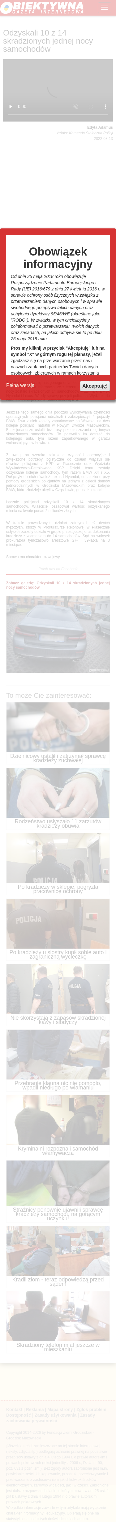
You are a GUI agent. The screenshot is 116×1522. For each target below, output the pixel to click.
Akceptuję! (95, 386)
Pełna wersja (20, 385)
